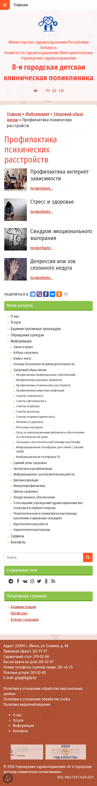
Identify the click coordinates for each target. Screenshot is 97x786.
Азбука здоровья (25, 352)
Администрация (23, 607)
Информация (37, 114)
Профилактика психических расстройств (43, 385)
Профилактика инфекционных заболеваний (45, 374)
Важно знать (22, 358)
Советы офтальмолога (31, 401)
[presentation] (5, 752)
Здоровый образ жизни (29, 370)
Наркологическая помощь (31, 530)
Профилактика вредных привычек (39, 380)
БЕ (54, 90)
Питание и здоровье (29, 422)
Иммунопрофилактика (29, 486)
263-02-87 (46, 662)
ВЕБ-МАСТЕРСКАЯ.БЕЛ (75, 777)
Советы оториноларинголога (35, 416)
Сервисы (17, 536)
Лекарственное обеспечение (34, 497)
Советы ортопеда (28, 411)
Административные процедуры (36, 329)
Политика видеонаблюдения (27, 704)
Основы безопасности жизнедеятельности (43, 364)
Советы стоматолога (29, 396)
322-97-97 (39, 651)
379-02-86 (41, 656)
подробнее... (41, 188)
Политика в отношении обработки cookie (37, 699)
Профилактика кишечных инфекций (40, 390)
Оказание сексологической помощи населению (48, 442)
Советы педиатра (28, 406)
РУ (48, 90)
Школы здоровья (25, 491)
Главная (14, 114)
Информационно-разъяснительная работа (43, 474)
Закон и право (23, 347)
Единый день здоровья (30, 463)
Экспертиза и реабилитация (32, 469)
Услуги (16, 322)
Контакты (18, 542)
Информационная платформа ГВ (38, 457)
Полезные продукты (29, 427)
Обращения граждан (27, 335)
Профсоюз (19, 613)
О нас (15, 316)
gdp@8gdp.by (25, 678)
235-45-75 (65, 667)
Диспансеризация (25, 480)
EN (61, 90)
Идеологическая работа (30, 524)
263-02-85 (38, 672)
